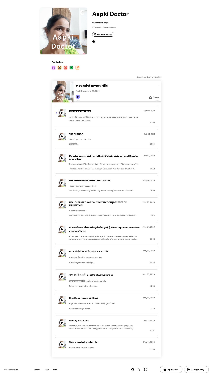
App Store (170, 369)
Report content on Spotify (149, 76)
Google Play (195, 369)
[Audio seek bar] (117, 101)
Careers (37, 369)
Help (55, 369)
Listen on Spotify (103, 34)
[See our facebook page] (132, 369)
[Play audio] (158, 84)
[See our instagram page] (145, 369)
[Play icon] (78, 97)
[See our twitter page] (139, 369)
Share (154, 97)
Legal (47, 369)
